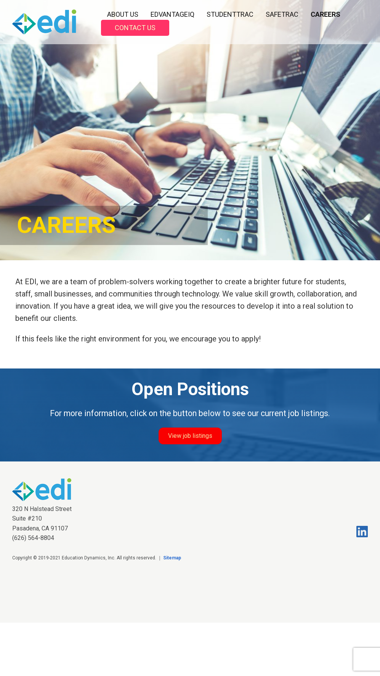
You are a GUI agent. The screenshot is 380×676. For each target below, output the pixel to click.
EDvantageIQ (172, 14)
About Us (122, 14)
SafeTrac (282, 14)
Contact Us (135, 28)
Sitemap (172, 558)
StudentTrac (230, 14)
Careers (325, 14)
